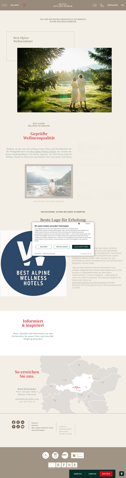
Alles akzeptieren (81, 247)
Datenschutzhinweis (49, 253)
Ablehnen (43, 247)
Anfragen (112, 5)
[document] (63, 234)
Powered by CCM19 (86, 253)
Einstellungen (62, 247)
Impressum (38, 253)
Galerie (15, 5)
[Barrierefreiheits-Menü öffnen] (121, 473)
